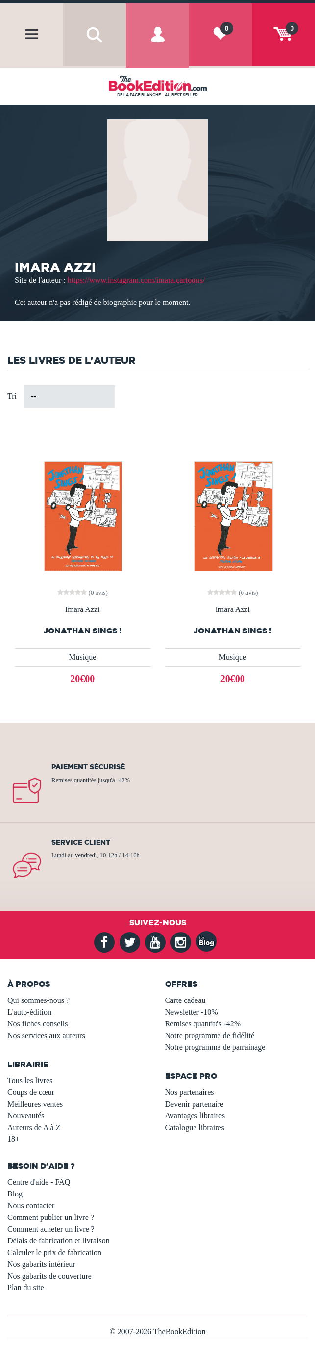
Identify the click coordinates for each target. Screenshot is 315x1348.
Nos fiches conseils (37, 1024)
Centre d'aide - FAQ (38, 1182)
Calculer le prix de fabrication (54, 1252)
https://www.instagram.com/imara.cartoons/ (136, 280)
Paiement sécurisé (88, 767)
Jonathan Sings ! (82, 631)
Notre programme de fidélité (210, 1035)
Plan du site (25, 1287)
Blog (15, 1194)
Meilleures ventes (35, 1104)
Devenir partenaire (194, 1104)
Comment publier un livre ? (50, 1217)
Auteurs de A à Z (33, 1127)
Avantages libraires (195, 1115)
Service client (80, 842)
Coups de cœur (30, 1092)
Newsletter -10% (191, 1012)
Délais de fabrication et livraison (58, 1241)
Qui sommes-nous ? (38, 1000)
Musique (82, 657)
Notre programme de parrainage (215, 1047)
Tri (12, 396)
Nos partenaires (189, 1092)
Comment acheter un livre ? (51, 1229)
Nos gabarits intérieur (41, 1264)
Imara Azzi (82, 609)
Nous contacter (30, 1205)
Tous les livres (29, 1080)
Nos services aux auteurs (46, 1035)
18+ (13, 1139)
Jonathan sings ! (232, 631)
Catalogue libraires (194, 1127)
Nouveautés (26, 1115)
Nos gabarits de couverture (49, 1276)
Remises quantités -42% (203, 1024)
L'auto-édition (29, 1012)
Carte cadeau (185, 1000)
